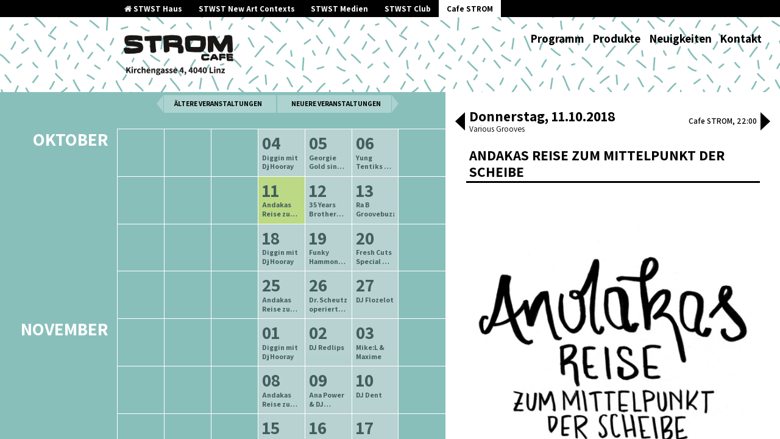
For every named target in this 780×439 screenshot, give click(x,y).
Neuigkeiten (680, 38)
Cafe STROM (470, 9)
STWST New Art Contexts (247, 9)
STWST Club (408, 9)
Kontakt (741, 38)
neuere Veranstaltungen (336, 130)
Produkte (616, 38)
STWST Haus (153, 9)
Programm (557, 38)
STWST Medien (339, 9)
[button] (460, 123)
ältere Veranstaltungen (218, 130)
